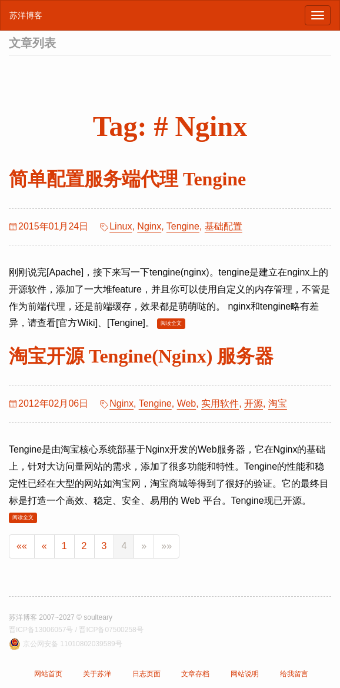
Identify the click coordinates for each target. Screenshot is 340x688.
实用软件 (220, 403)
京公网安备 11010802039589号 (72, 644)
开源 (253, 403)
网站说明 (245, 674)
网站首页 (48, 674)
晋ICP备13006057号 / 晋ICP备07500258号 (76, 630)
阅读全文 (171, 323)
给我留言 (294, 674)
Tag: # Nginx (170, 126)
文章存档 (195, 674)
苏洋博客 (25, 15)
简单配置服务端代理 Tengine (127, 179)
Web (186, 403)
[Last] (166, 546)
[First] (22, 546)
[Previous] (44, 546)
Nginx (149, 226)
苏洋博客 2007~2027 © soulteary (60, 617)
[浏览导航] (318, 15)
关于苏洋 (97, 674)
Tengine (182, 226)
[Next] (144, 546)
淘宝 (277, 403)
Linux (120, 226)
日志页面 (146, 674)
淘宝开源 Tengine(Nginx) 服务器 (141, 356)
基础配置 (223, 226)
